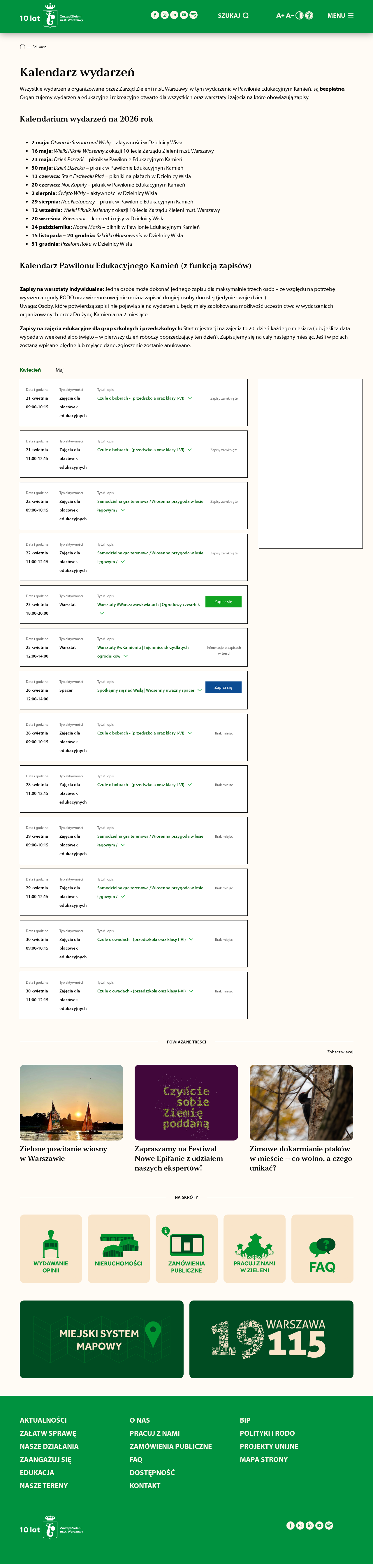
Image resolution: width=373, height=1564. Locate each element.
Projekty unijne (269, 1446)
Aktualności (43, 1419)
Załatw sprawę (48, 1433)
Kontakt (145, 1485)
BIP (245, 1419)
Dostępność (152, 1472)
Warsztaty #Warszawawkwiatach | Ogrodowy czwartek (148, 604)
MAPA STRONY (264, 1459)
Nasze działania (49, 1446)
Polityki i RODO (267, 1433)
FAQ (136, 1459)
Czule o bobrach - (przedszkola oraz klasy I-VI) (140, 398)
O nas (140, 1419)
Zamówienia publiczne (171, 1446)
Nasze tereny (44, 1485)
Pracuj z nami (155, 1433)
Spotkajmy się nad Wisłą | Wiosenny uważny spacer (145, 690)
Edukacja (37, 1472)
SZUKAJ (233, 15)
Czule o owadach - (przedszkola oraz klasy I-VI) (141, 939)
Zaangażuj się (45, 1459)
